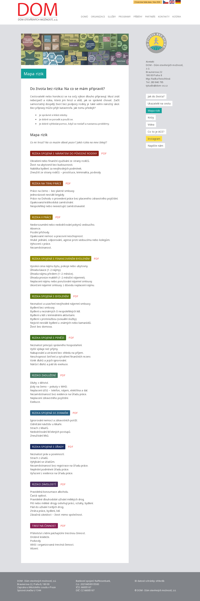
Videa (151, 124)
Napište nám (155, 145)
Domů (84, 16)
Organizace (98, 16)
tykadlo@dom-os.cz (157, 85)
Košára (176, 16)
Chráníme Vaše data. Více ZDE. (147, 2)
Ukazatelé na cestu (159, 103)
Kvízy (151, 117)
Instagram (154, 138)
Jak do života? (156, 96)
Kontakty (164, 16)
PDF (103, 153)
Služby (112, 16)
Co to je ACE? (156, 131)
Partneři (150, 16)
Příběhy (138, 16)
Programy (125, 16)
